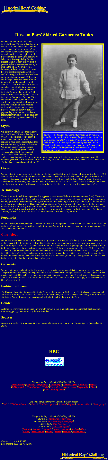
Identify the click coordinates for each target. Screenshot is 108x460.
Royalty (71, 404)
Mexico (26, 431)
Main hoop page (60, 424)
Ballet (5, 404)
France (56, 429)
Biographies (42, 384)
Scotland (67, 431)
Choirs (34, 404)
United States (79, 431)
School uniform (84, 404)
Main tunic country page (60, 419)
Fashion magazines (48, 404)
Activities (30, 384)
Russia (58, 431)
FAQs (45, 387)
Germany (65, 429)
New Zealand (38, 431)
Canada (37, 429)
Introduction (18, 384)
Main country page (60, 426)
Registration (83, 387)
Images (65, 387)
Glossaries (54, 387)
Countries (83, 384)
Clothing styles (70, 384)
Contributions (34, 387)
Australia (27, 429)
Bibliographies (19, 387)
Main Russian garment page (60, 421)
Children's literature (20, 404)
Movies (62, 404)
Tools (93, 387)
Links (73, 387)
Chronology (9, 234)
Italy (83, 429)
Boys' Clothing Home (54, 389)
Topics (93, 384)
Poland (49, 431)
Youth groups (99, 404)
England (47, 429)
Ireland (75, 429)
